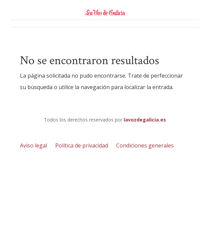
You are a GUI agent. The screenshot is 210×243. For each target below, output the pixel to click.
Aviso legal (33, 145)
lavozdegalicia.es (145, 119)
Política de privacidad (81, 145)
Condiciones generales (145, 145)
